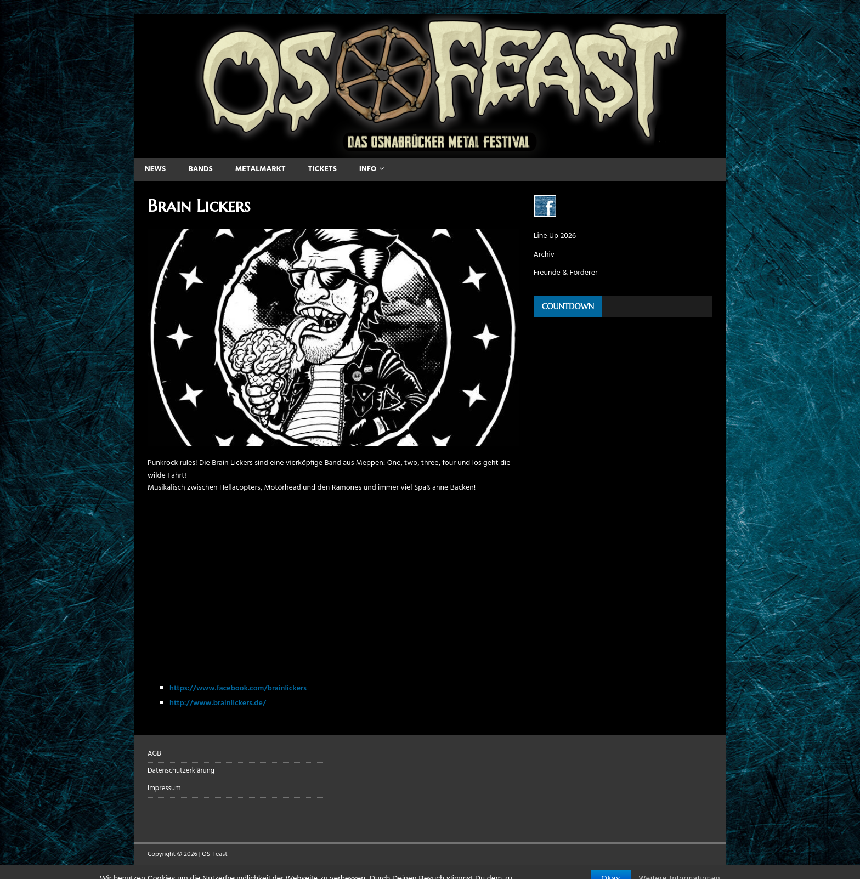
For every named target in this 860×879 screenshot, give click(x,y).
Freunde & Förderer (566, 272)
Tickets (322, 169)
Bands (200, 169)
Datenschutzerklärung (181, 770)
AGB (154, 753)
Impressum (164, 788)
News (155, 169)
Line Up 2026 (555, 236)
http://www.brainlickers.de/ (217, 703)
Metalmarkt (260, 169)
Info (367, 169)
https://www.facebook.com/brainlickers (238, 688)
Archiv (544, 254)
